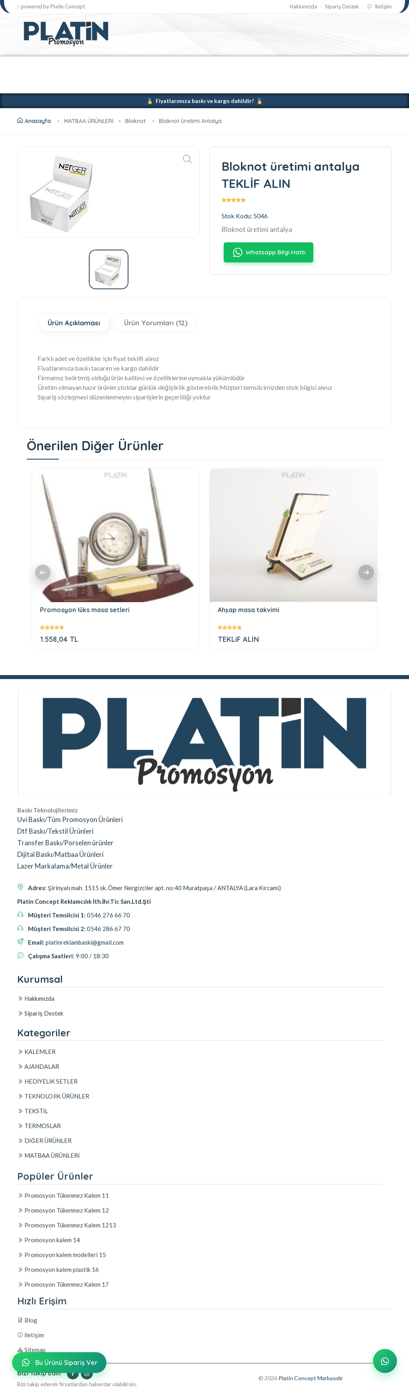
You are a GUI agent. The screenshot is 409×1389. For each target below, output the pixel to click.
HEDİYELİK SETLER (141, 65)
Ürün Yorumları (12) (156, 323)
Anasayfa (34, 121)
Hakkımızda (303, 6)
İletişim (379, 6)
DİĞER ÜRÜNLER (47, 84)
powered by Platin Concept (51, 6)
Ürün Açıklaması (74, 323)
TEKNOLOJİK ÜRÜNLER (214, 65)
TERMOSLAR (318, 65)
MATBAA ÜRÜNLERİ (112, 84)
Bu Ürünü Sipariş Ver (58, 1362)
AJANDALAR (82, 65)
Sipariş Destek (342, 6)
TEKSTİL (274, 65)
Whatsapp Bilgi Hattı (268, 252)
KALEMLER (35, 65)
